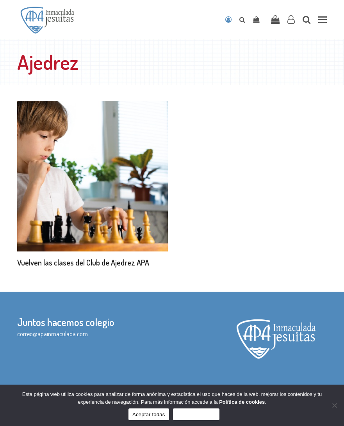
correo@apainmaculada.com (52, 334)
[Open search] (242, 19)
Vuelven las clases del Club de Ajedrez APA (83, 262)
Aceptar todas (148, 414)
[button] (322, 19)
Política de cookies (242, 402)
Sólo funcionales (196, 414)
